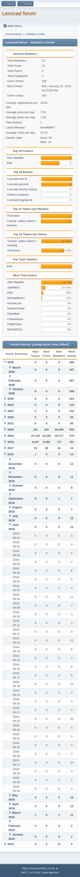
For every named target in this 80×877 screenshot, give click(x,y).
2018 (10, 442)
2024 (10, 404)
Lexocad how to (17, 178)
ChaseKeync (15, 319)
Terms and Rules (37, 868)
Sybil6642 (13, 287)
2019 (10, 435)
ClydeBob (13, 313)
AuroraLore (14, 303)
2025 (10, 398)
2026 (10, 362)
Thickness (13, 215)
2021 (10, 423)
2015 (10, 844)
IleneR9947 (47, 127)
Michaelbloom (16, 298)
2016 (10, 454)
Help (24, 868)
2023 (10, 411)
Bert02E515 (14, 329)
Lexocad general (17, 184)
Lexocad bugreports (19, 200)
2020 (10, 429)
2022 (10, 417)
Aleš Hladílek (15, 157)
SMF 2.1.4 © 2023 (30, 872)
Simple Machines (50, 872)
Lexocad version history (22, 189)
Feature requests (18, 194)
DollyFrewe (14, 324)
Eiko (9, 162)
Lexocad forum (19, 13)
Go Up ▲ (53, 868)
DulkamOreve (16, 308)
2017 (10, 448)
